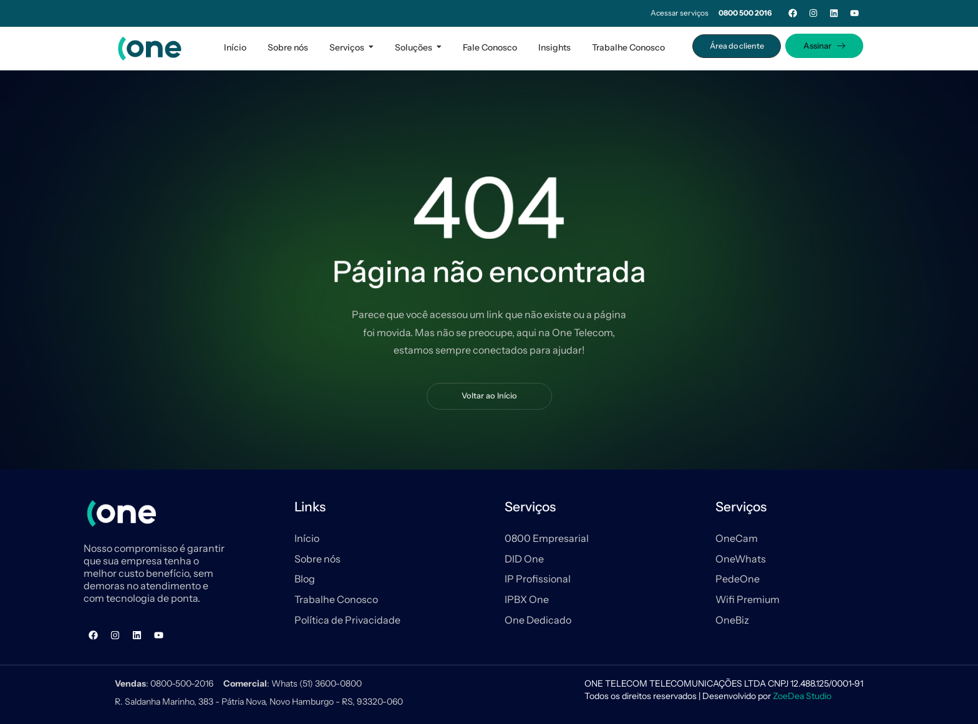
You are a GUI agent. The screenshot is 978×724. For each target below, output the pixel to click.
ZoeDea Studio (802, 696)
